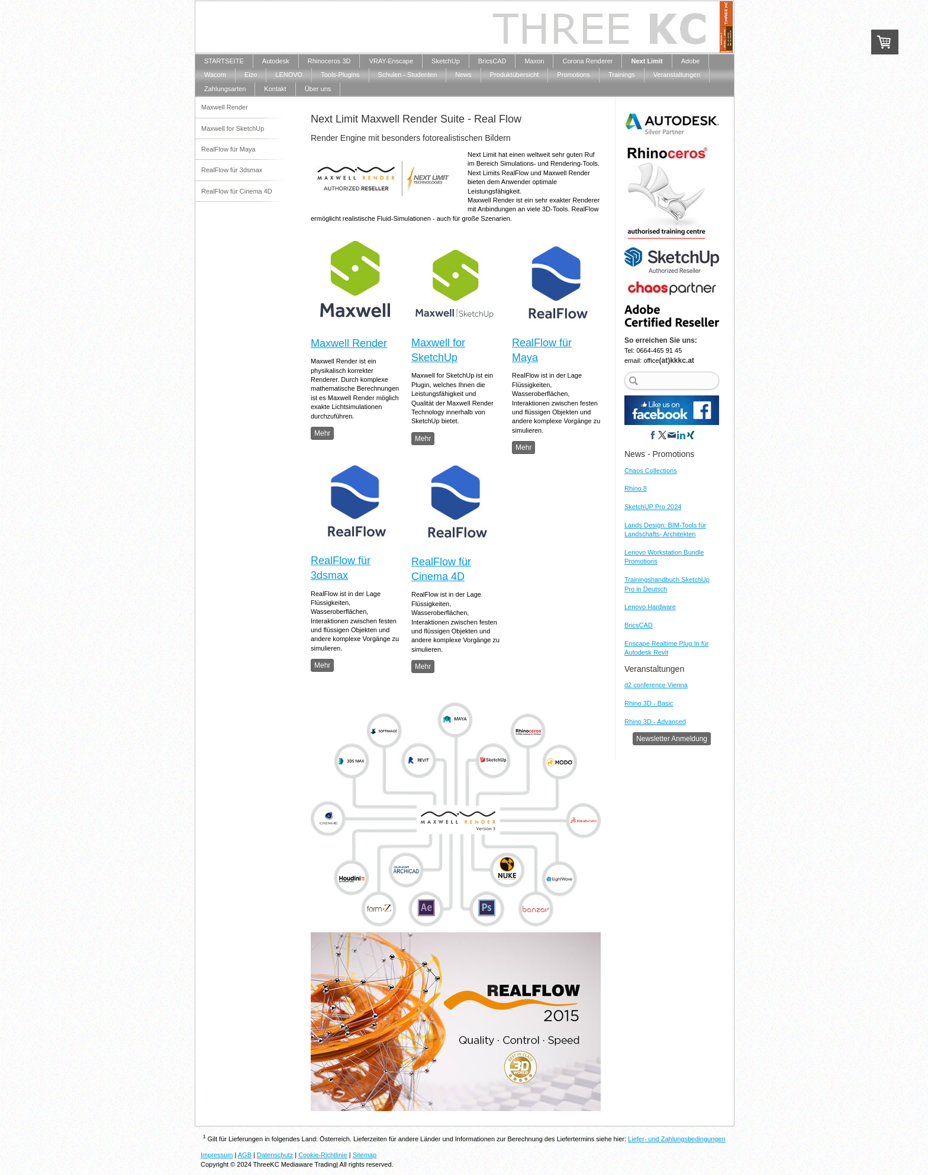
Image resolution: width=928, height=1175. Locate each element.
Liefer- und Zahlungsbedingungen (677, 1138)
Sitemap (364, 1154)
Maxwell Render (349, 343)
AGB (245, 1154)
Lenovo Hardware (650, 606)
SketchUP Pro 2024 (652, 506)
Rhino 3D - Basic (649, 703)
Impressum (217, 1154)
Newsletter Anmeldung (671, 739)
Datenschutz (275, 1154)
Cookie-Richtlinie (322, 1154)
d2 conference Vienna (656, 684)
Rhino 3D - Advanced (655, 721)
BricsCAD (638, 625)
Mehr (322, 433)
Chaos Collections (650, 470)
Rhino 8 (635, 488)
